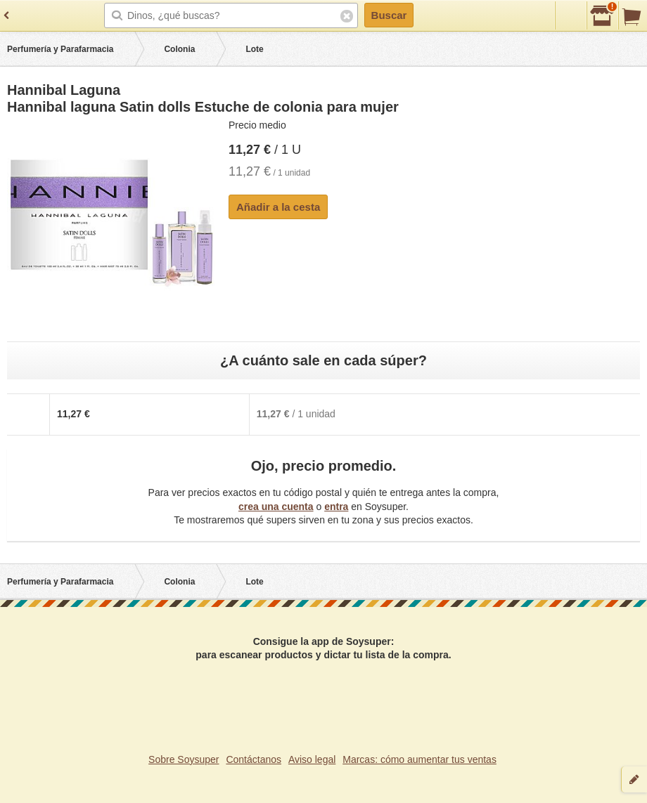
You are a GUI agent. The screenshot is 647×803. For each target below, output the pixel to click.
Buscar (389, 15)
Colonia (179, 49)
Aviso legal (311, 759)
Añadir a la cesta (278, 207)
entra (336, 506)
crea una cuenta (276, 506)
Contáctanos (253, 759)
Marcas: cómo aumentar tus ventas (419, 759)
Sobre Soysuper (183, 759)
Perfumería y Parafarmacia (60, 49)
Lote (254, 49)
